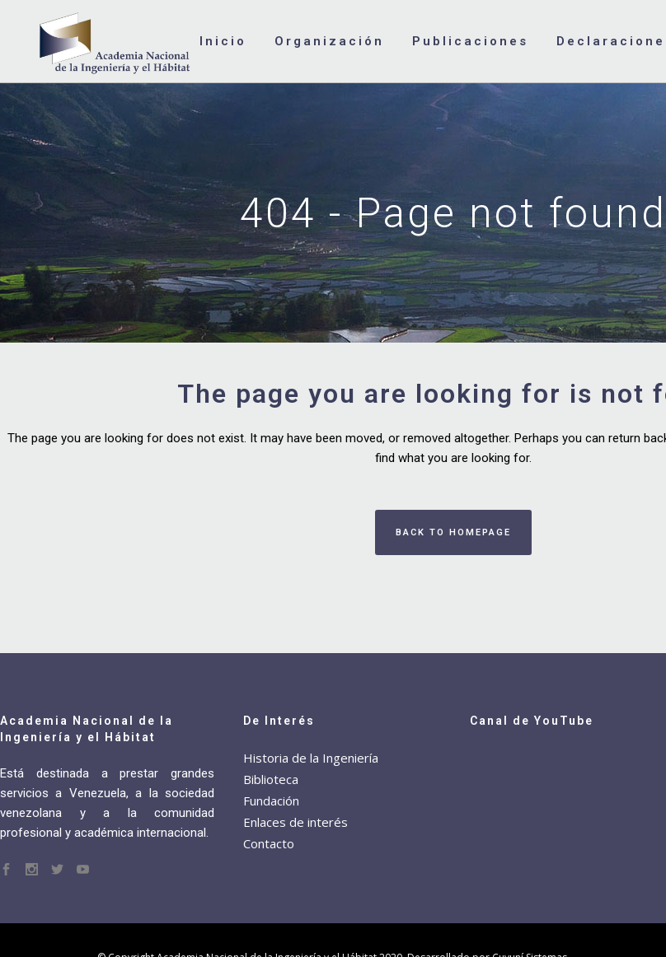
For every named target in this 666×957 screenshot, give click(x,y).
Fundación (271, 800)
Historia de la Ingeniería (310, 757)
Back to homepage (453, 532)
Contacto (268, 843)
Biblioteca (270, 779)
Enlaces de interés (295, 822)
